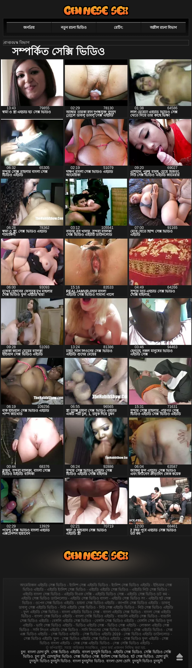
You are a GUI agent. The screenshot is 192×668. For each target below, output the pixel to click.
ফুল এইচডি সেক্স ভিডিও (40, 612)
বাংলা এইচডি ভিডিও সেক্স (81, 612)
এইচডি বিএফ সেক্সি (78, 594)
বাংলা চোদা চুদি (38, 652)
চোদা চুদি (162, 656)
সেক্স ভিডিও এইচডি (65, 634)
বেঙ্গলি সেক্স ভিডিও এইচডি (114, 621)
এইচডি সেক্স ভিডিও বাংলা (89, 598)
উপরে (179, 656)
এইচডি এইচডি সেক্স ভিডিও (108, 589)
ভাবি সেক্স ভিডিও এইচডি (54, 625)
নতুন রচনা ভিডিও (74, 27)
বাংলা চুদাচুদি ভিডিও (96, 652)
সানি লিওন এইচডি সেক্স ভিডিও (55, 630)
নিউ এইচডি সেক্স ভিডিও (78, 607)
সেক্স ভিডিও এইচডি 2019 (102, 634)
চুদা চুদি (40, 656)
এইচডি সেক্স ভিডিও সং (128, 598)
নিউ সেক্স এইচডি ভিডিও (116, 607)
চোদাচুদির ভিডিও (59, 656)
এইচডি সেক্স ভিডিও (96, 10)
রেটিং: (118, 27)
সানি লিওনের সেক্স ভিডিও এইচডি (106, 630)
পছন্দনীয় (171, 8)
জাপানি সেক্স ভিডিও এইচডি (138, 603)
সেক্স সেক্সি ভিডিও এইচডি (131, 643)
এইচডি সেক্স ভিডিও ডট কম (147, 594)
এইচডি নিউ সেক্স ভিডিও (149, 589)
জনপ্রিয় (29, 27)
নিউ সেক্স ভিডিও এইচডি (155, 607)
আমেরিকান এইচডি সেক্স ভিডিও (43, 585)
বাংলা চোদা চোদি (118, 661)
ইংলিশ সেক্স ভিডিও (115, 656)
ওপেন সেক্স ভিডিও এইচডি (54, 603)
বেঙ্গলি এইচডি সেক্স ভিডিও (71, 621)
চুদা (23, 652)
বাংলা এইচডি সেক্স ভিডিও (122, 612)
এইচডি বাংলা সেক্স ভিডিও (42, 594)
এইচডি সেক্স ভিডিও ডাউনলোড (44, 598)
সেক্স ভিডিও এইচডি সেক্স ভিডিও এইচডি (91, 639)
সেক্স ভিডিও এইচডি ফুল (41, 639)
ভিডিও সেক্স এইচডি (122, 625)
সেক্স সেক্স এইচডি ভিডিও (91, 643)
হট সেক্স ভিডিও (142, 656)
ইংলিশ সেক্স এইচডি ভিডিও (88, 585)
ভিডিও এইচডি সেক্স (90, 625)
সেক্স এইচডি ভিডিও (148, 630)
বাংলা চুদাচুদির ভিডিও (88, 661)
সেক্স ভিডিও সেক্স (86, 656)
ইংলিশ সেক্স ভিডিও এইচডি (130, 585)
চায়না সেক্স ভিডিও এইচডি (95, 603)
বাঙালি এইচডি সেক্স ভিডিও (137, 616)
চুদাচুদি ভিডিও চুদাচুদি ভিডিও (50, 661)
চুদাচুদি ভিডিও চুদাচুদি (147, 661)
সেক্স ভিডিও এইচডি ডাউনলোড (147, 634)
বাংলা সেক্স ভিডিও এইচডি (53, 616)
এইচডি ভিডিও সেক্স (109, 594)
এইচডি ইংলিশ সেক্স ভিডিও (66, 589)
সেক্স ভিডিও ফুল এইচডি (141, 639)
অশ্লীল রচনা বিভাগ (163, 27)
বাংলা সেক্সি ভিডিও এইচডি (94, 616)
